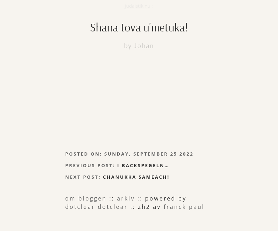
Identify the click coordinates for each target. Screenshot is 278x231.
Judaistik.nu (137, 6)
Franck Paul (79, 182)
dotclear (180, 176)
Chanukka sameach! (115, 157)
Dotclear (158, 176)
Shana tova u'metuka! (139, 24)
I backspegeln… (120, 149)
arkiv (105, 176)
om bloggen (79, 176)
